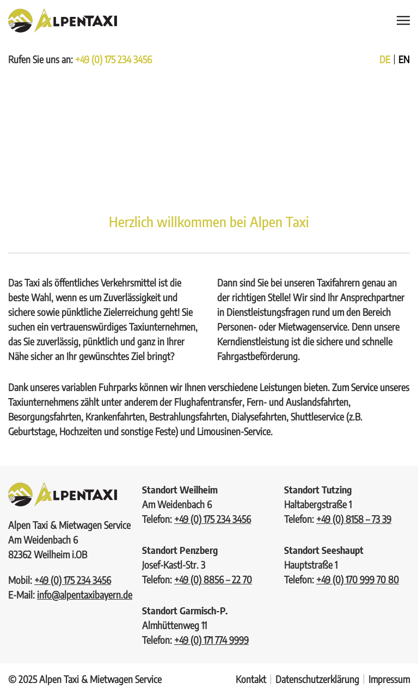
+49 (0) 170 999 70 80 (357, 579)
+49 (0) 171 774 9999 (211, 639)
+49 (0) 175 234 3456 (113, 59)
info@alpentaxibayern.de (84, 594)
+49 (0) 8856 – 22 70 (213, 579)
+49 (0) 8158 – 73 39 (353, 519)
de (384, 59)
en (404, 59)
